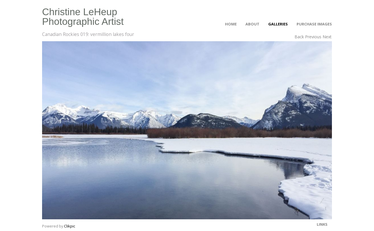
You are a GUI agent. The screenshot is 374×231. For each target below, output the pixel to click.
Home (231, 24)
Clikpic (69, 226)
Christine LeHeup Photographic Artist (83, 16)
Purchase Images (314, 24)
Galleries (278, 24)
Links (322, 224)
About (252, 24)
